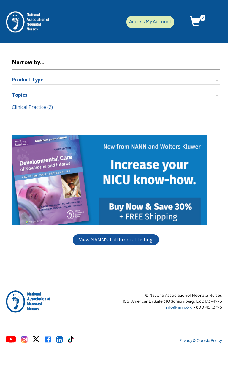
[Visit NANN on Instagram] (24, 340)
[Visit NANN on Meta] (47, 340)
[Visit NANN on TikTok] (71, 340)
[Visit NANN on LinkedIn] (59, 340)
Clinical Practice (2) (32, 107)
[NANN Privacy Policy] (200, 340)
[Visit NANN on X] (35, 340)
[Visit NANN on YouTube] (11, 340)
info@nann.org (179, 307)
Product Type (28, 79)
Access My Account (150, 21)
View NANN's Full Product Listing (116, 239)
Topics (19, 95)
